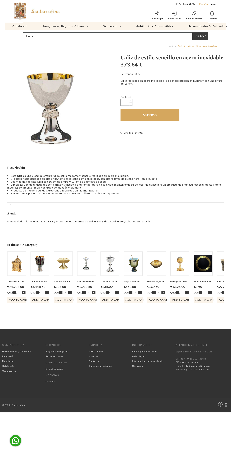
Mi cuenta (137, 407)
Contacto (94, 402)
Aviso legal (138, 398)
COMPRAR (150, 114)
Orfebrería (8, 407)
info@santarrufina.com (197, 407)
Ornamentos (9, 412)
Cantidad (126, 97)
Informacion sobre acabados (148, 402)
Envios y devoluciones (144, 393)
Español (203, 4)
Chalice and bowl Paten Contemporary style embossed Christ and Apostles (102, 323)
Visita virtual (96, 393)
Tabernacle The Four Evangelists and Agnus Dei (33, 323)
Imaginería (8, 398)
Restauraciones (54, 398)
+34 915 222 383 (187, 4)
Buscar (200, 35)
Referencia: (127, 73)
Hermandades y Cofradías (17, 393)
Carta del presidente (100, 407)
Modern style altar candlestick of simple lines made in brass (150, 323)
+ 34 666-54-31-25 (199, 411)
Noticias (50, 423)
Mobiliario (8, 402)
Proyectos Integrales (57, 393)
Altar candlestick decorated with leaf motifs (196, 323)
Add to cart (32, 341)
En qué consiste (54, 410)
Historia (93, 398)
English (213, 4)
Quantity (12, 334)
